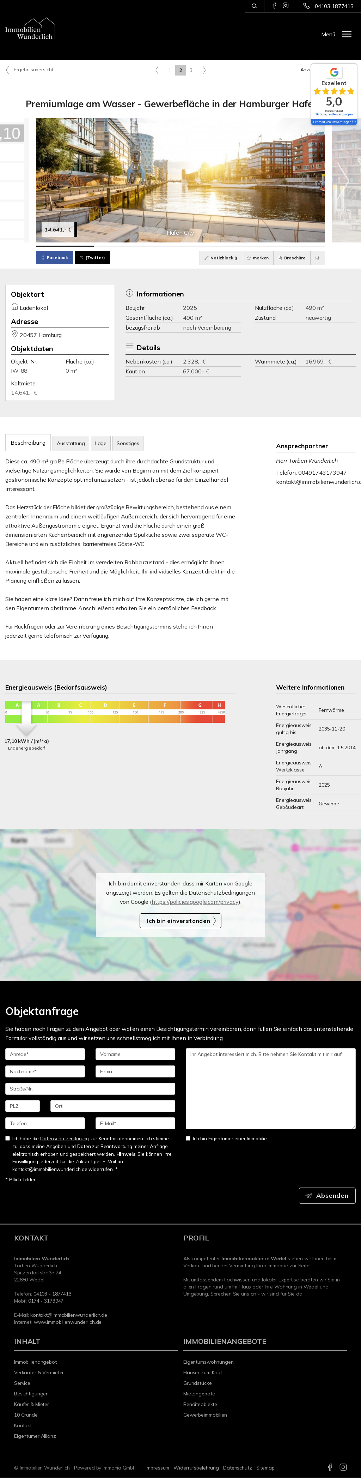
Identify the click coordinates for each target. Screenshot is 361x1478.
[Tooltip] (353, 122)
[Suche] (254, 6)
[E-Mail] (135, 1123)
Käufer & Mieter (31, 1404)
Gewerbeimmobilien (205, 1415)
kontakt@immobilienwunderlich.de (68, 1315)
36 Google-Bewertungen (334, 114)
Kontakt (23, 1426)
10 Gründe (26, 1415)
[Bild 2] (123, 246)
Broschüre (290, 257)
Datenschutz (237, 1468)
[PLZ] (22, 1106)
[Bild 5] (296, 246)
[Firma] (135, 1071)
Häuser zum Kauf (202, 1373)
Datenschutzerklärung (64, 1138)
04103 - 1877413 (52, 1294)
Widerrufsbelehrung (196, 1468)
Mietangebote (199, 1394)
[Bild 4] (238, 246)
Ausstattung (71, 443)
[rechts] (204, 70)
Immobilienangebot (35, 1362)
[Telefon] (45, 1123)
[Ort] (112, 1106)
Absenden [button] (333, 1195)
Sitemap (265, 1468)
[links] (157, 70)
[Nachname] (45, 1071)
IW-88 (19, 370)
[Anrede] (45, 1054)
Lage (100, 443)
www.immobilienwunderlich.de (68, 1322)
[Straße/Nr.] (90, 1089)
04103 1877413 (334, 6)
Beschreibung (28, 442)
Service (22, 1383)
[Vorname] (135, 1054)
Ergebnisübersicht (29, 70)
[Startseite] (30, 28)
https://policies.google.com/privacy (195, 901)
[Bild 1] (65, 246)
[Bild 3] (180, 246)
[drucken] (317, 258)
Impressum (157, 1468)
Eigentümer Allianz (35, 1436)
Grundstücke (197, 1383)
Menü (328, 34)
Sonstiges (128, 443)
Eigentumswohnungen (208, 1362)
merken (254, 257)
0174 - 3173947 (45, 1301)
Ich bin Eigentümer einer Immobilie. (227, 1138)
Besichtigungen (31, 1394)
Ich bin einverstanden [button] (178, 920)
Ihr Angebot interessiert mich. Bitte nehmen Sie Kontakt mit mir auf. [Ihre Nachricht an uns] (271, 1088)
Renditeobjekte (200, 1404)
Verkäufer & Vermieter (39, 1373)
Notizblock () (216, 257)
